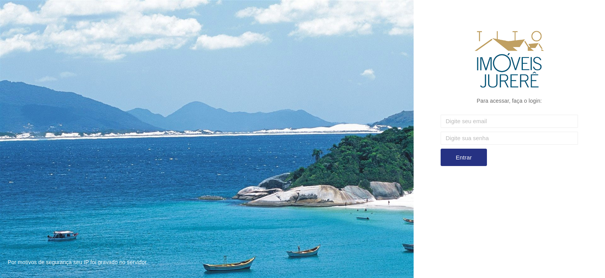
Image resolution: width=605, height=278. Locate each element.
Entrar (464, 157)
